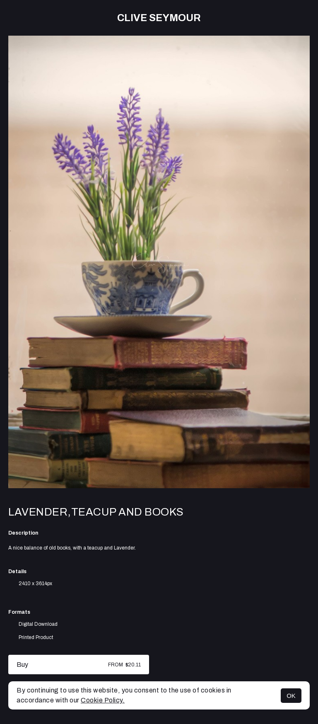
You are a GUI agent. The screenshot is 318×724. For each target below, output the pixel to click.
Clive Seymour (159, 17)
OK (291, 695)
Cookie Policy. (103, 700)
